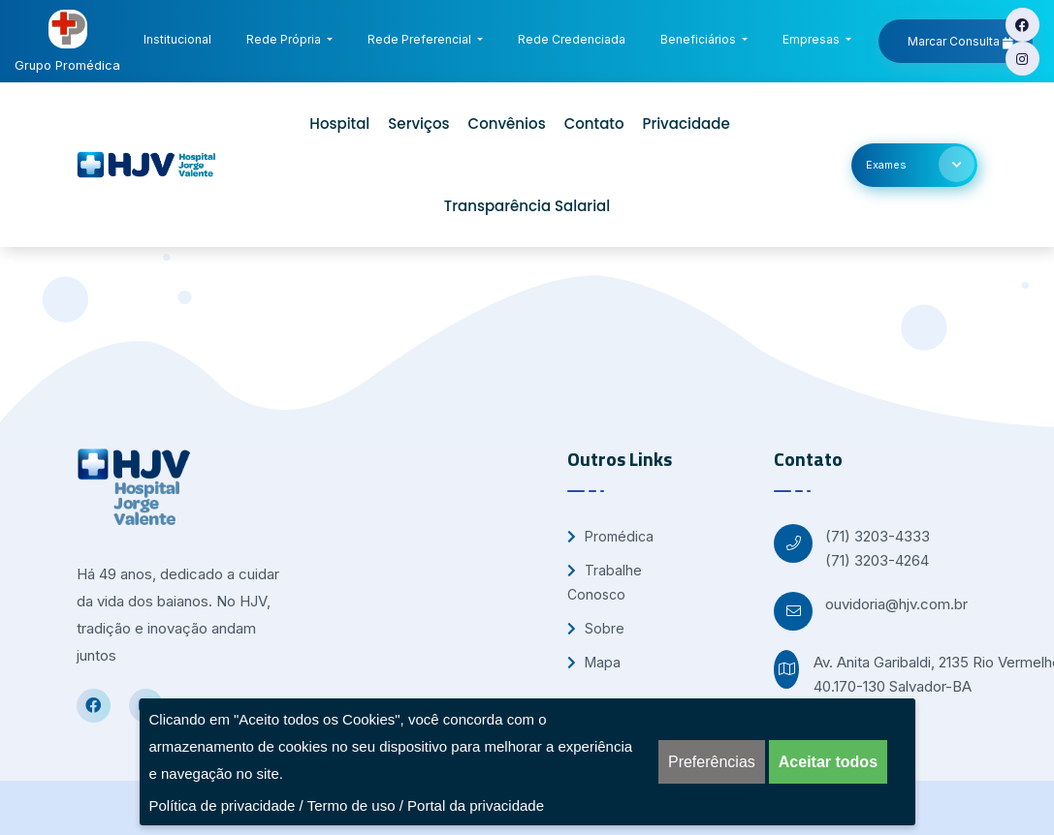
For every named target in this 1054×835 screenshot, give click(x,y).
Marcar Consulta (960, 41)
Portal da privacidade (475, 805)
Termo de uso (351, 805)
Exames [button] (920, 164)
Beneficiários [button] (699, 39)
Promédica (610, 536)
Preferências (711, 762)
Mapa (594, 662)
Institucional (181, 36)
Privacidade (685, 123)
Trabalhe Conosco (604, 582)
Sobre (595, 628)
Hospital (339, 123)
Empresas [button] (813, 39)
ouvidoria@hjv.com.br (896, 604)
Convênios (507, 123)
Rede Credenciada (575, 36)
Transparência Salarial (527, 206)
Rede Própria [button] (285, 39)
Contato (594, 123)
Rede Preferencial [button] (420, 39)
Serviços (418, 123)
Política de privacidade (222, 805)
